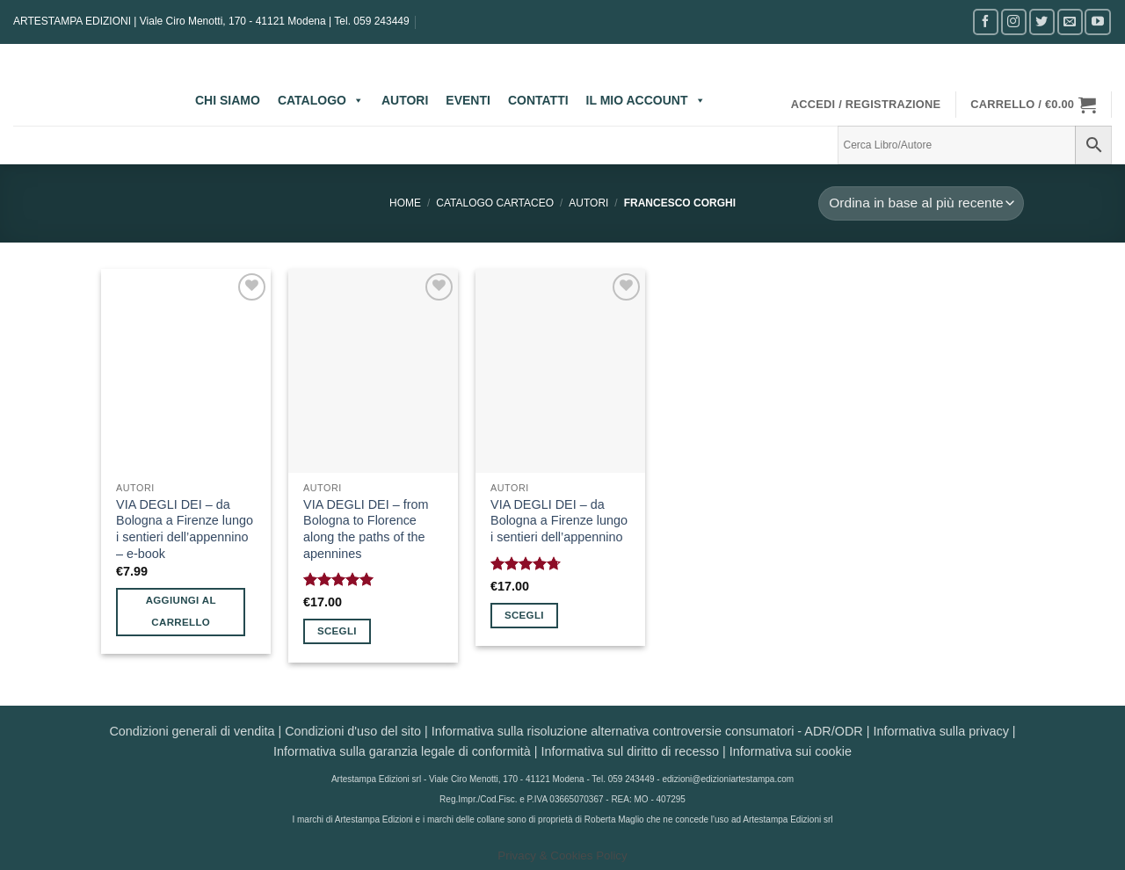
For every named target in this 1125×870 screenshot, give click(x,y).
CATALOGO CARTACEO (495, 203)
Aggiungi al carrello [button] (181, 611)
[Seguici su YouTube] (1097, 21)
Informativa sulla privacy (940, 731)
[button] (866, 104)
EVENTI (468, 100)
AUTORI (404, 100)
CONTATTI (538, 100)
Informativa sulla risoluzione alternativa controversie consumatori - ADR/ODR (647, 731)
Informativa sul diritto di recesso (630, 751)
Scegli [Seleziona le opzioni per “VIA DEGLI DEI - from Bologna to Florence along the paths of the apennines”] (337, 631)
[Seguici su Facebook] (985, 21)
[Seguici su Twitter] (1042, 21)
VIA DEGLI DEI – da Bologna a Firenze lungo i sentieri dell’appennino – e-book (184, 529)
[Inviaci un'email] (1070, 21)
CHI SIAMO (227, 100)
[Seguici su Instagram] (1014, 21)
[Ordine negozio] (921, 203)
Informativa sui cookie (790, 751)
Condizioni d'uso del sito (353, 731)
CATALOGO (321, 100)
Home (405, 203)
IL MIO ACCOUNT (646, 100)
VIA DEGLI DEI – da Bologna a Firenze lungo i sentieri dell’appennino (559, 520)
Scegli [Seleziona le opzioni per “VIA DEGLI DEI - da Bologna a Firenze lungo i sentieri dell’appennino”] (524, 615)
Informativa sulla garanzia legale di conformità (402, 751)
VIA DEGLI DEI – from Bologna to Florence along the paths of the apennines (365, 529)
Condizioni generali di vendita (191, 731)
